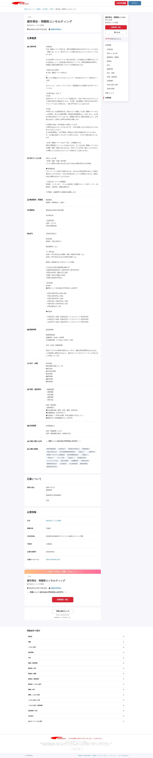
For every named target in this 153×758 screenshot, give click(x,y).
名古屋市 (45, 9)
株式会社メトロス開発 (53, 520)
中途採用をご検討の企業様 (84, 755)
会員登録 (121, 3)
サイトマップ (113, 755)
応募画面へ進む (63, 600)
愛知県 (38, 9)
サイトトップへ (76, 749)
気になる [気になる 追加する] (117, 32)
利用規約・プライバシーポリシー (100, 755)
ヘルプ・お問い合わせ (123, 755)
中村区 (52, 9)
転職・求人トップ (29, 9)
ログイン (135, 3)
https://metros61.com (53, 559)
